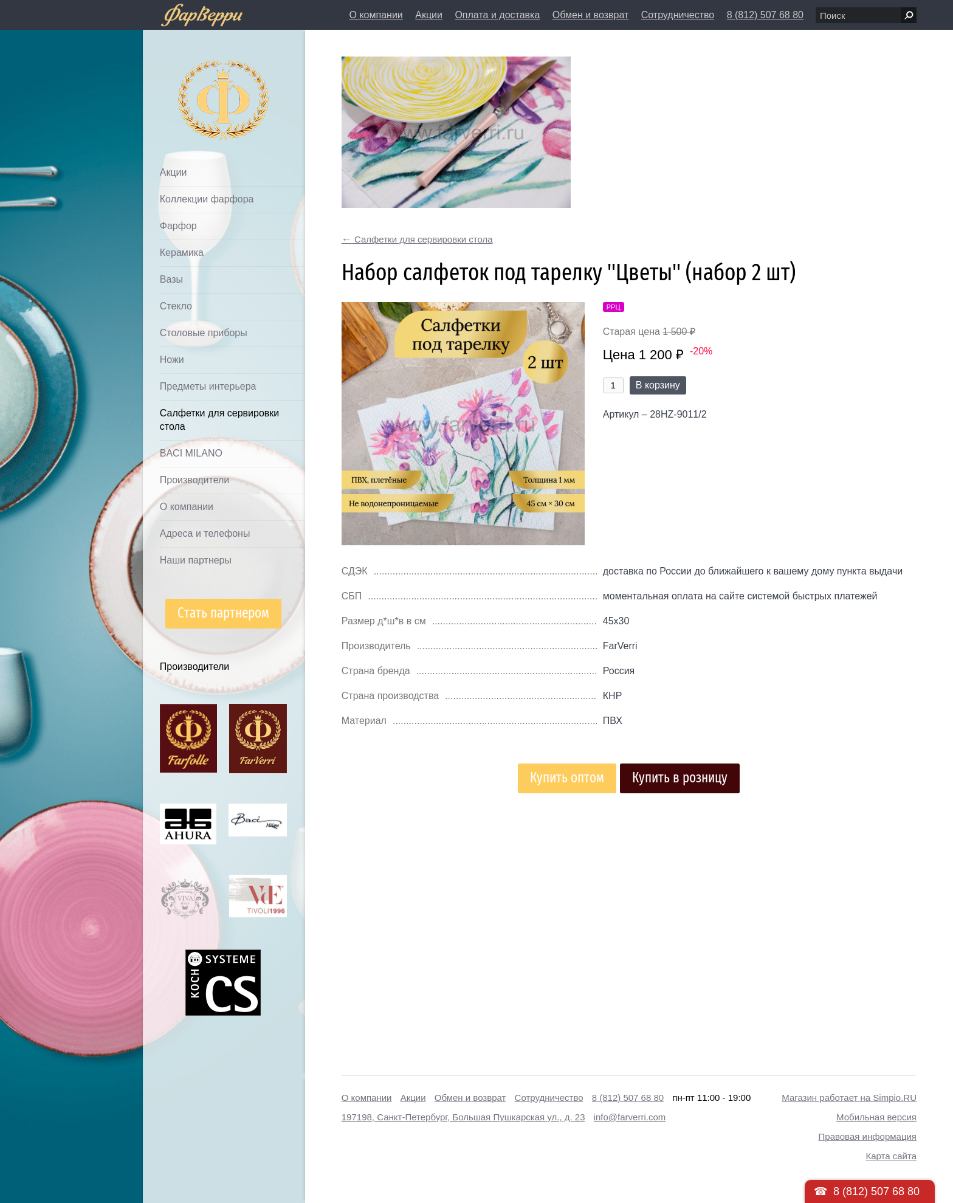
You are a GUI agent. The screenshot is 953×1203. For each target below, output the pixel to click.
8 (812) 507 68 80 (765, 15)
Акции (428, 15)
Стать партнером (223, 613)
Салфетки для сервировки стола (219, 420)
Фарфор (178, 226)
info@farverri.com (630, 1117)
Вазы (171, 279)
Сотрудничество (678, 15)
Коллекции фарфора (207, 199)
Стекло (176, 306)
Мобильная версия (876, 1117)
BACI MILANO (191, 453)
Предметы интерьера (208, 386)
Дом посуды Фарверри (199, 82)
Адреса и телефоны (205, 533)
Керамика (182, 252)
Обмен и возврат (590, 15)
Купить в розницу (680, 778)
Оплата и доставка (497, 15)
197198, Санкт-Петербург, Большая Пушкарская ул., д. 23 (463, 1117)
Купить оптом (567, 778)
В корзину (658, 385)
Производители (195, 480)
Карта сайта (891, 1156)
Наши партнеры (196, 560)
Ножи (172, 359)
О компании (376, 15)
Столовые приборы (203, 333)
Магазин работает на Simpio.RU (849, 1097)
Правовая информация (868, 1136)
